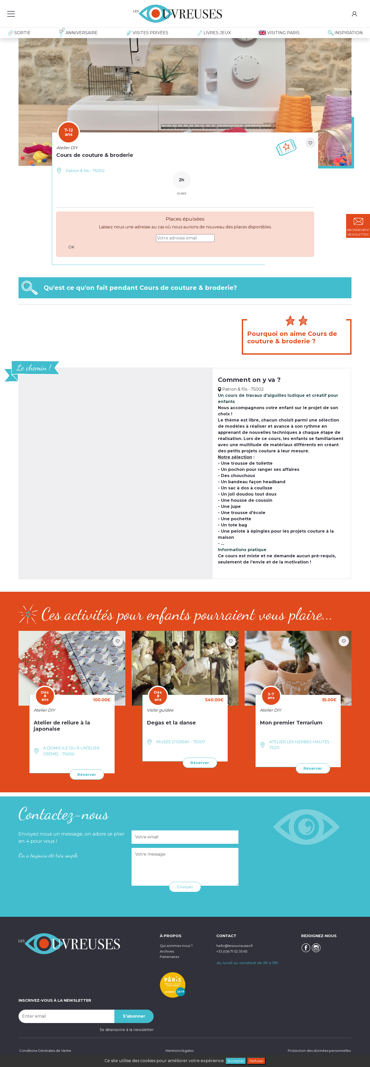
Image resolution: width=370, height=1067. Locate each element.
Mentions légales (178, 1050)
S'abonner (134, 1015)
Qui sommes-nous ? (179, 945)
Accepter (234, 1060)
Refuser (257, 1060)
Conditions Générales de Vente (47, 1050)
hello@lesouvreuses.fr (236, 945)
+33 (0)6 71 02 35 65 (234, 950)
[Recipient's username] (66, 1015)
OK (72, 247)
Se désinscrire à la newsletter (127, 1029)
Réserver (86, 774)
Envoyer (185, 886)
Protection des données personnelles (316, 1050)
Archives (167, 950)
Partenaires (170, 956)
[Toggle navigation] (11, 13)
